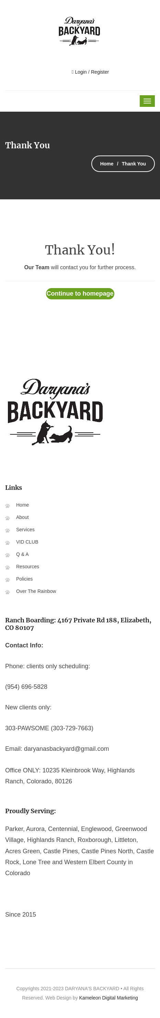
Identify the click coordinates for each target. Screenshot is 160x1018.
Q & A (22, 554)
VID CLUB (27, 542)
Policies (24, 579)
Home (107, 163)
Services (25, 529)
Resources (27, 566)
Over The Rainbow (36, 591)
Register (100, 72)
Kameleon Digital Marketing (108, 998)
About (22, 517)
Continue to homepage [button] (80, 293)
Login (80, 72)
